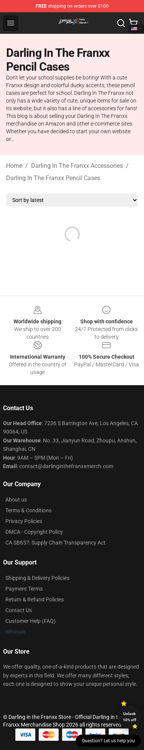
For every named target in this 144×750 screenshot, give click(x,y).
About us (16, 500)
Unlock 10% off (129, 717)
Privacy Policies (23, 521)
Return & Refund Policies (34, 599)
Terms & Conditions (28, 510)
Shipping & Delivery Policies (37, 578)
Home (14, 165)
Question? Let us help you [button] (108, 740)
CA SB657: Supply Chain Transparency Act (55, 543)
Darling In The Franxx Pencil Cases (53, 178)
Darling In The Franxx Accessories (77, 165)
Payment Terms (24, 589)
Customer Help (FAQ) (30, 621)
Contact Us (18, 610)
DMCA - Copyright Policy (34, 532)
